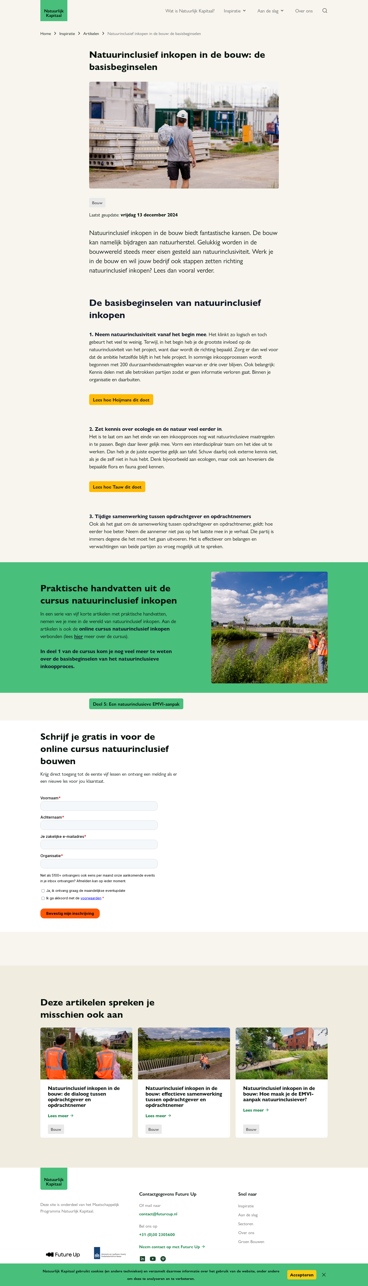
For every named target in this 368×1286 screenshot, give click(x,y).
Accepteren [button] (302, 1275)
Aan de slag (248, 1214)
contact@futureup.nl (158, 1214)
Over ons (304, 10)
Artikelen (91, 33)
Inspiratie (67, 33)
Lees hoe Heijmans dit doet (121, 399)
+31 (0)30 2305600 (157, 1234)
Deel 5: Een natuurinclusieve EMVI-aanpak (136, 703)
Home (45, 33)
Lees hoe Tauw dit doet (117, 486)
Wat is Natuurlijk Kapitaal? (190, 10)
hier (78, 636)
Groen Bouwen (251, 1241)
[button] (324, 1274)
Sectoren (245, 1223)
